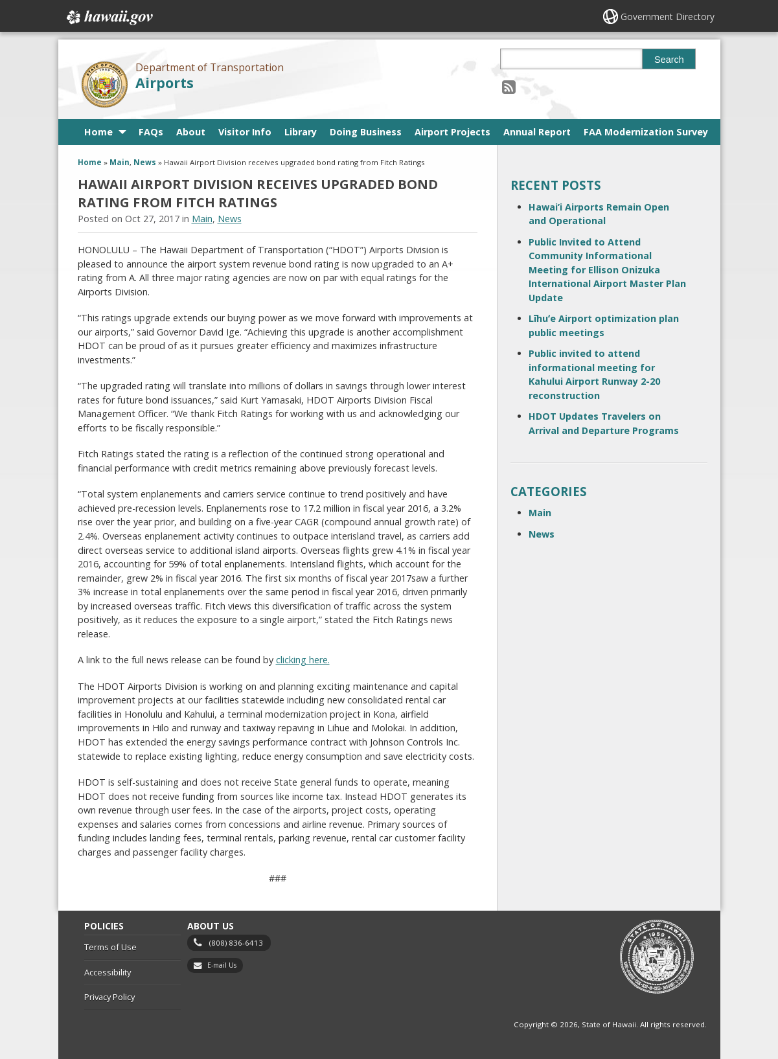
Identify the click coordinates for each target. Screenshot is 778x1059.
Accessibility (107, 972)
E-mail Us (221, 965)
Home (98, 132)
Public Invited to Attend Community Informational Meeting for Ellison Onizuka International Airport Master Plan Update (607, 270)
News (144, 162)
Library (300, 132)
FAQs (151, 132)
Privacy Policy (109, 997)
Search (669, 59)
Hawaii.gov (108, 17)
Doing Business (366, 132)
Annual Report (537, 132)
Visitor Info (244, 132)
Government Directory (668, 16)
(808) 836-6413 (236, 943)
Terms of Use (110, 947)
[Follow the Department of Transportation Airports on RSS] (509, 86)
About (190, 132)
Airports (164, 82)
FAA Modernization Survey (646, 132)
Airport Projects (452, 132)
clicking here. (303, 660)
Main (119, 162)
